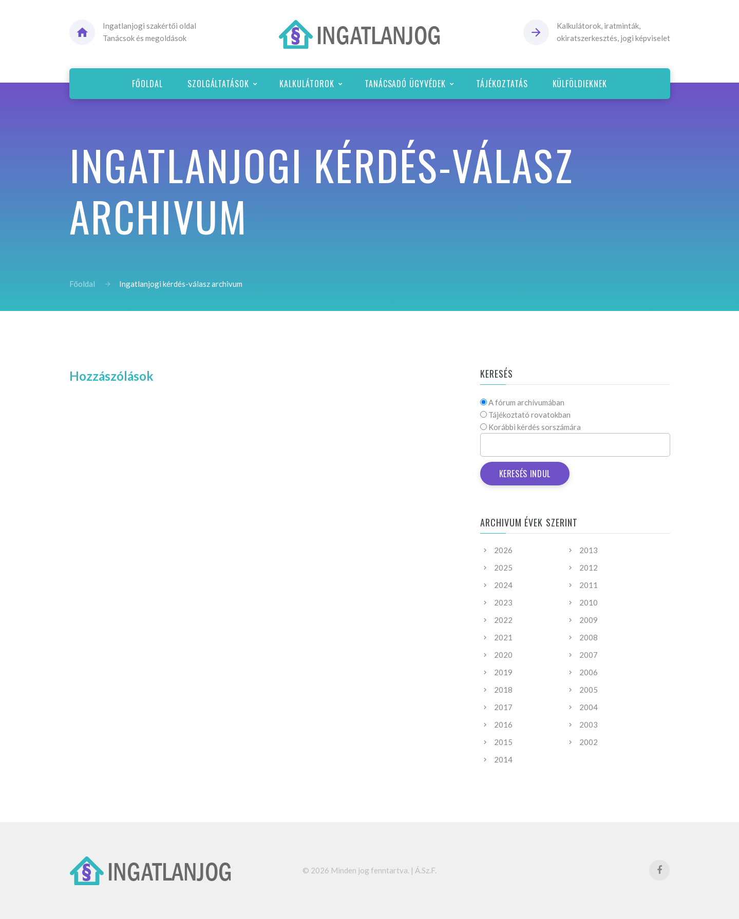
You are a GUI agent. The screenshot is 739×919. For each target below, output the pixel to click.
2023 (503, 602)
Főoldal (82, 283)
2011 (588, 585)
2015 (503, 742)
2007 (588, 654)
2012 (588, 567)
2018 (503, 689)
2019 (503, 672)
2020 (503, 654)
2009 (588, 619)
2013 (588, 550)
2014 (503, 759)
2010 (588, 602)
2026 (503, 550)
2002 (588, 742)
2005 (588, 689)
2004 (588, 707)
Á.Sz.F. (426, 870)
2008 (588, 637)
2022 (503, 619)
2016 (503, 724)
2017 (503, 707)
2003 (588, 724)
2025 (503, 567)
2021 (503, 637)
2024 (503, 585)
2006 (588, 672)
